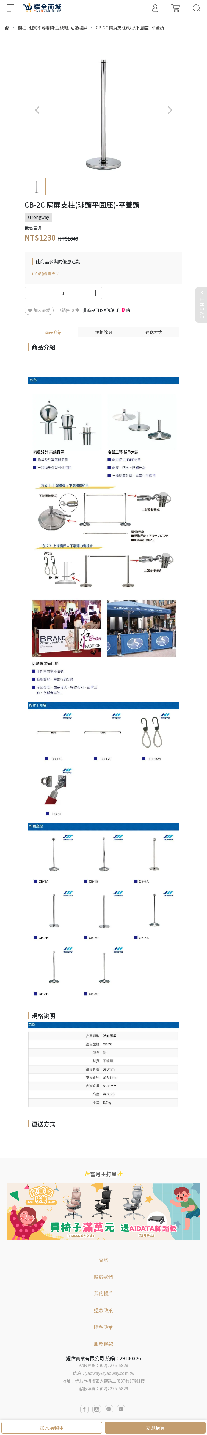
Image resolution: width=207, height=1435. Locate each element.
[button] (169, 110)
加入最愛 (39, 310)
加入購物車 (52, 1427)
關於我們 (103, 1276)
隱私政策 (103, 1327)
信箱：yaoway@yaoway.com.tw (103, 1373)
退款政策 (103, 1310)
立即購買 (155, 1427)
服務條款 (103, 1343)
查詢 (103, 1259)
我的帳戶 (103, 1293)
